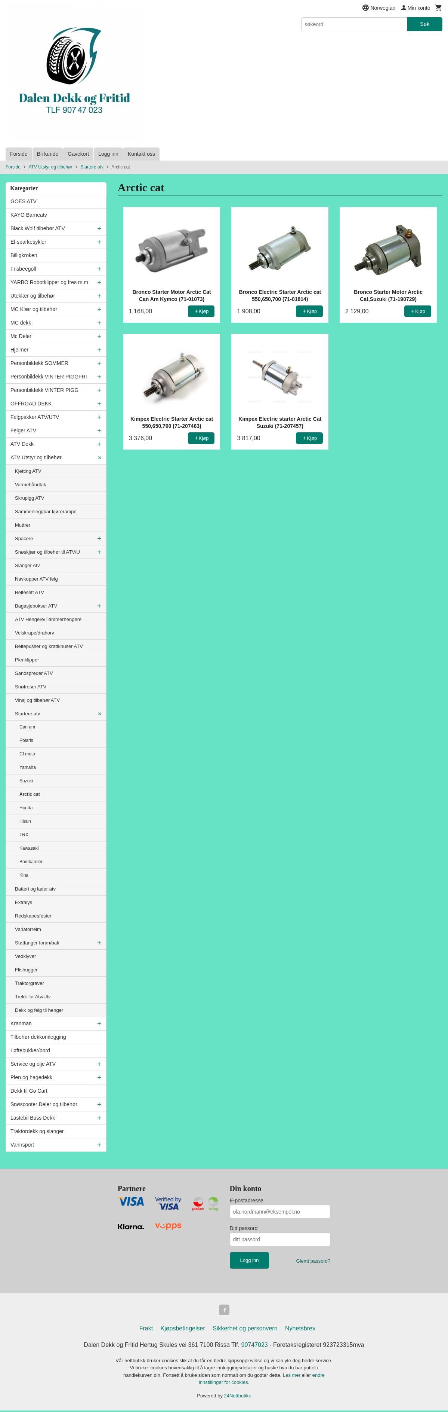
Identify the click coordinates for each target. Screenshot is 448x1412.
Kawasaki (28, 848)
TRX (23, 834)
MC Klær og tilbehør (33, 309)
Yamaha (27, 767)
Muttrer (22, 525)
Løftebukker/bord (30, 1050)
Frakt (146, 1330)
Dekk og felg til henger (39, 1010)
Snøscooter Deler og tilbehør (43, 1104)
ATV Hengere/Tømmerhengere (48, 619)
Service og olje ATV (33, 1064)
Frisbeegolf (23, 269)
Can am (27, 727)
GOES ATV (23, 201)
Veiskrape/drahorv (34, 633)
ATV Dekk (22, 444)
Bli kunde (48, 154)
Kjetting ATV (28, 471)
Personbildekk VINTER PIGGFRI (48, 377)
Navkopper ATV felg (36, 579)
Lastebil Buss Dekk (32, 1118)
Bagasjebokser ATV (36, 606)
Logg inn (108, 154)
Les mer (292, 1376)
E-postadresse (246, 1200)
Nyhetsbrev (300, 1330)
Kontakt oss (141, 154)
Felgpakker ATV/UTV (34, 417)
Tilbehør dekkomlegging (38, 1037)
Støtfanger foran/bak (37, 943)
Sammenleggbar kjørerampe (46, 511)
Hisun (25, 821)
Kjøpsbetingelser (183, 1330)
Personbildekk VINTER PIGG (44, 390)
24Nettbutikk (237, 1397)
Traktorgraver (29, 983)
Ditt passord (244, 1228)
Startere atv (27, 713)
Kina (23, 875)
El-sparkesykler (28, 242)
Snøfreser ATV (30, 687)
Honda (26, 807)
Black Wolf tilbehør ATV (37, 228)
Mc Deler (20, 336)
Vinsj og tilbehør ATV (37, 700)
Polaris (26, 740)
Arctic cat (29, 794)
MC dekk (20, 323)
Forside (19, 154)
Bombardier (31, 861)
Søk (424, 24)
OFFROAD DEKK (31, 404)
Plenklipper (27, 660)
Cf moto (27, 754)
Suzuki (26, 780)
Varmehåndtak (30, 484)
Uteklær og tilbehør (32, 296)
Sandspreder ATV (34, 673)
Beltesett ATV (29, 592)
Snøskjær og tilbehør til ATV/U (47, 552)
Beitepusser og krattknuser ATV (49, 646)
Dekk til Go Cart (28, 1091)
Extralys (23, 902)
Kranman (21, 1023)
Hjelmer (19, 350)
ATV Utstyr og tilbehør (36, 457)
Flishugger (26, 970)
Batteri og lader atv (35, 889)
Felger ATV (23, 430)
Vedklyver (25, 956)
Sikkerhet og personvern (245, 1330)
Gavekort (78, 154)
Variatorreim (28, 929)
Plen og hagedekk (31, 1077)
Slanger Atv (27, 565)
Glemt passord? (313, 1261)
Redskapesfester (33, 916)
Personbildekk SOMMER (39, 363)
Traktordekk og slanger (37, 1131)
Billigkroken (23, 255)
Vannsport (22, 1145)
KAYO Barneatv (28, 215)
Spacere (24, 538)
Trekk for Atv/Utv (33, 996)
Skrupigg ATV (29, 498)
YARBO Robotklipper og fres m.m (49, 282)
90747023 (254, 1346)
